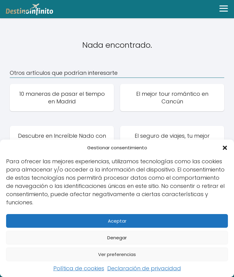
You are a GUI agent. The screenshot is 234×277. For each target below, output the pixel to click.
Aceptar (117, 221)
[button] (225, 148)
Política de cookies (78, 268)
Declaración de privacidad (144, 268)
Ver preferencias (117, 254)
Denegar (117, 237)
